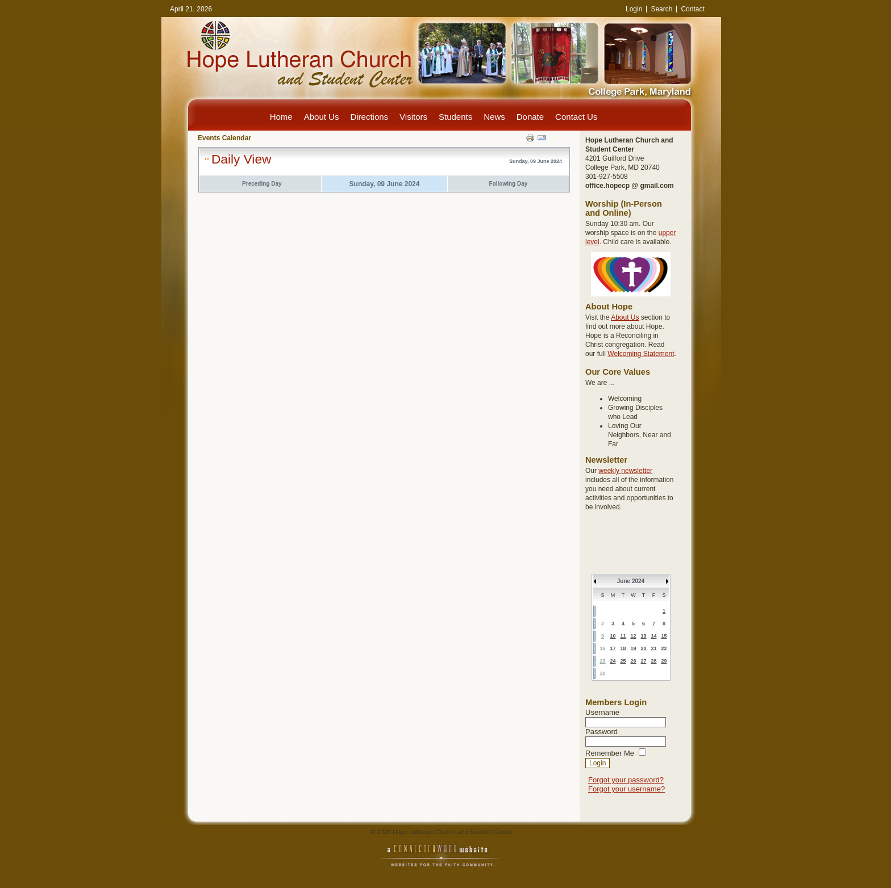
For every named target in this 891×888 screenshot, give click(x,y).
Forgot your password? (626, 780)
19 (633, 648)
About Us (625, 317)
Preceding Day (261, 184)
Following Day (508, 184)
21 (653, 648)
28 (653, 661)
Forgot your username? (626, 789)
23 (602, 661)
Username (602, 712)
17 (612, 648)
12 (633, 636)
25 (623, 661)
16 (602, 648)
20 (643, 648)
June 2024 (630, 581)
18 (623, 648)
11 (623, 636)
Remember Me (609, 753)
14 (653, 636)
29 (664, 661)
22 (664, 648)
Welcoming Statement (640, 354)
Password (601, 731)
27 (643, 661)
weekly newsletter (625, 471)
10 (612, 636)
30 (602, 673)
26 (633, 661)
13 (643, 636)
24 (612, 661)
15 (664, 636)
